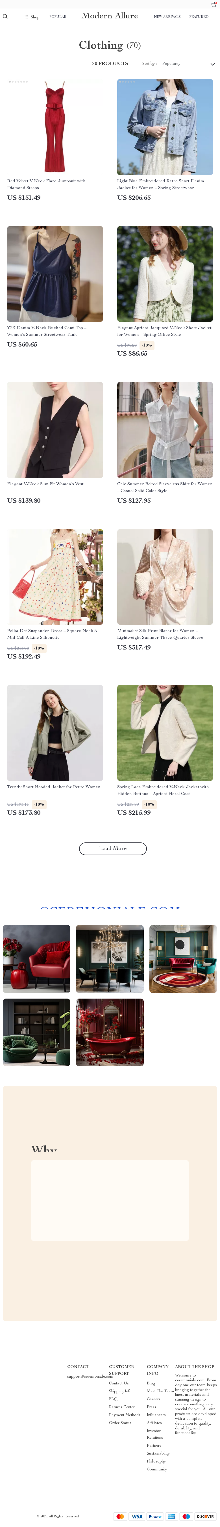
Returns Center (122, 1407)
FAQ (113, 1399)
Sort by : (149, 64)
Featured (198, 17)
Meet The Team (160, 1391)
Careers (153, 1399)
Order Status (120, 1423)
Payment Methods (124, 1415)
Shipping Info (120, 1391)
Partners (154, 1446)
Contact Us (119, 1384)
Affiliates (154, 1423)
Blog (151, 1384)
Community (157, 1470)
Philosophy (156, 1462)
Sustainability (158, 1454)
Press (151, 1407)
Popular (57, 17)
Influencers (156, 1415)
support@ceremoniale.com (90, 1377)
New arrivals (167, 17)
